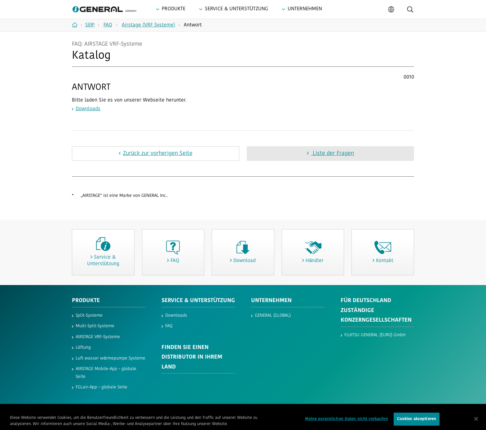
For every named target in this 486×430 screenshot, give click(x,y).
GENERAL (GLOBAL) (273, 315)
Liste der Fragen (332, 153)
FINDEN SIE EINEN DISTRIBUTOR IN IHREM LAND (191, 357)
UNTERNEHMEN (271, 301)
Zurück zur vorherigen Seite (157, 153)
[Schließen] (476, 421)
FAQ (168, 326)
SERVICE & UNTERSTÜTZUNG (198, 301)
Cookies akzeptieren (416, 421)
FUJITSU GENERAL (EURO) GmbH (375, 335)
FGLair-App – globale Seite (101, 387)
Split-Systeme (89, 315)
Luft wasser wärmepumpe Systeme (110, 358)
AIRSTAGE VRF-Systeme (98, 337)
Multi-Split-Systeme (95, 326)
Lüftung (83, 347)
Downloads (88, 108)
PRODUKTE (86, 301)
